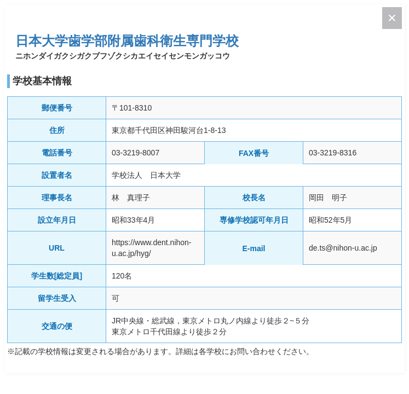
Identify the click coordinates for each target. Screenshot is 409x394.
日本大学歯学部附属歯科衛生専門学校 (127, 40)
